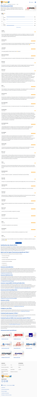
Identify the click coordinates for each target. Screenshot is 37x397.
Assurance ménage (4, 369)
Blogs (19, 367)
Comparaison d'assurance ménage (8, 281)
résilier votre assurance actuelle (11, 315)
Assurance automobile (5, 367)
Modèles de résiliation (14, 371)
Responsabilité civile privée (4, 372)
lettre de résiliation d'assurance (14, 324)
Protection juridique (4, 373)
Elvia (17, 4)
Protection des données (5, 389)
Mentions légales (4, 391)
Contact (19, 369)
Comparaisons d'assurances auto (6, 273)
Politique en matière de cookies (6, 394)
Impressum (3, 387)
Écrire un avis (18, 27)
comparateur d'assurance (25, 311)
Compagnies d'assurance (11, 4)
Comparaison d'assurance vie (19, 306)
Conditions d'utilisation (5, 393)
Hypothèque (12, 369)
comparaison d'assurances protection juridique (9, 298)
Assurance (4, 4)
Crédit (12, 367)
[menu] (35, 2)
